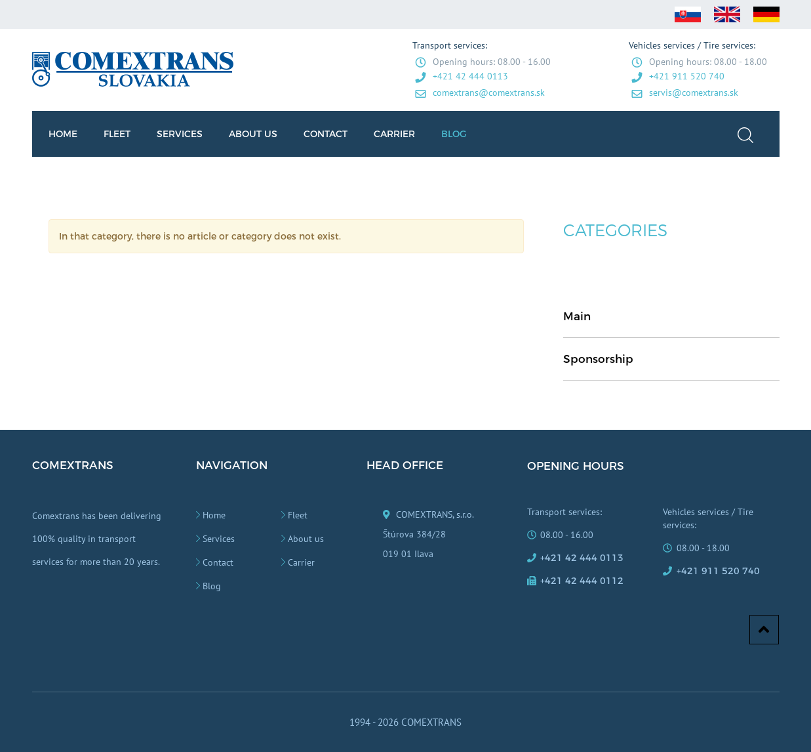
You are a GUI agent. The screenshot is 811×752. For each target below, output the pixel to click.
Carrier (301, 562)
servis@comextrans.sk (693, 92)
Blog (212, 586)
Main (577, 316)
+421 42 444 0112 (581, 581)
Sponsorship (598, 359)
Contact (218, 562)
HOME (63, 134)
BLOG (453, 134)
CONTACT (325, 134)
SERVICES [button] (180, 134)
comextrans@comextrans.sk (489, 92)
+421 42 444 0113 (470, 76)
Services (219, 539)
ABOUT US (253, 134)
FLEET (117, 134)
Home (214, 515)
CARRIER (394, 134)
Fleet (297, 515)
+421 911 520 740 (686, 76)
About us (306, 539)
